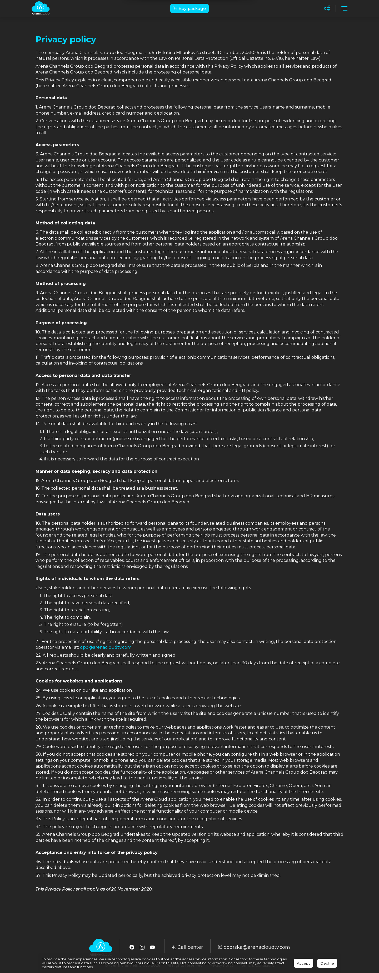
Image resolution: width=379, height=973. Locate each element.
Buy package (189, 8)
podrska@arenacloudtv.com (254, 947)
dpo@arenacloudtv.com (105, 647)
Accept (303, 963)
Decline (327, 963)
